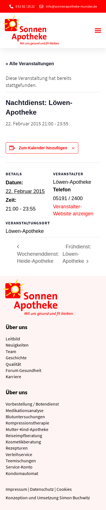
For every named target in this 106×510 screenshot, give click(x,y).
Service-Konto (19, 467)
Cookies (64, 489)
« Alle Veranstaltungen (30, 63)
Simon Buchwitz (74, 497)
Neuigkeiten (17, 345)
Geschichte (16, 357)
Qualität (13, 364)
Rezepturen (17, 448)
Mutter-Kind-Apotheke (27, 429)
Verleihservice (19, 454)
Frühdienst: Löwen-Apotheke (76, 254)
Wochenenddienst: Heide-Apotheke (38, 257)
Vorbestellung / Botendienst (32, 404)
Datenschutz (42, 489)
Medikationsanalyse (25, 410)
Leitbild (13, 339)
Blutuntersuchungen (25, 416)
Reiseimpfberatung (24, 435)
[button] (98, 30)
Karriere (13, 376)
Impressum (16, 489)
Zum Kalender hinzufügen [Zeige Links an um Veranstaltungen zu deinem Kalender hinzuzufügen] (43, 148)
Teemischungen (21, 460)
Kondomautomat (22, 473)
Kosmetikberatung (23, 442)
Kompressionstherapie (27, 423)
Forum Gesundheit (23, 370)
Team (11, 351)
